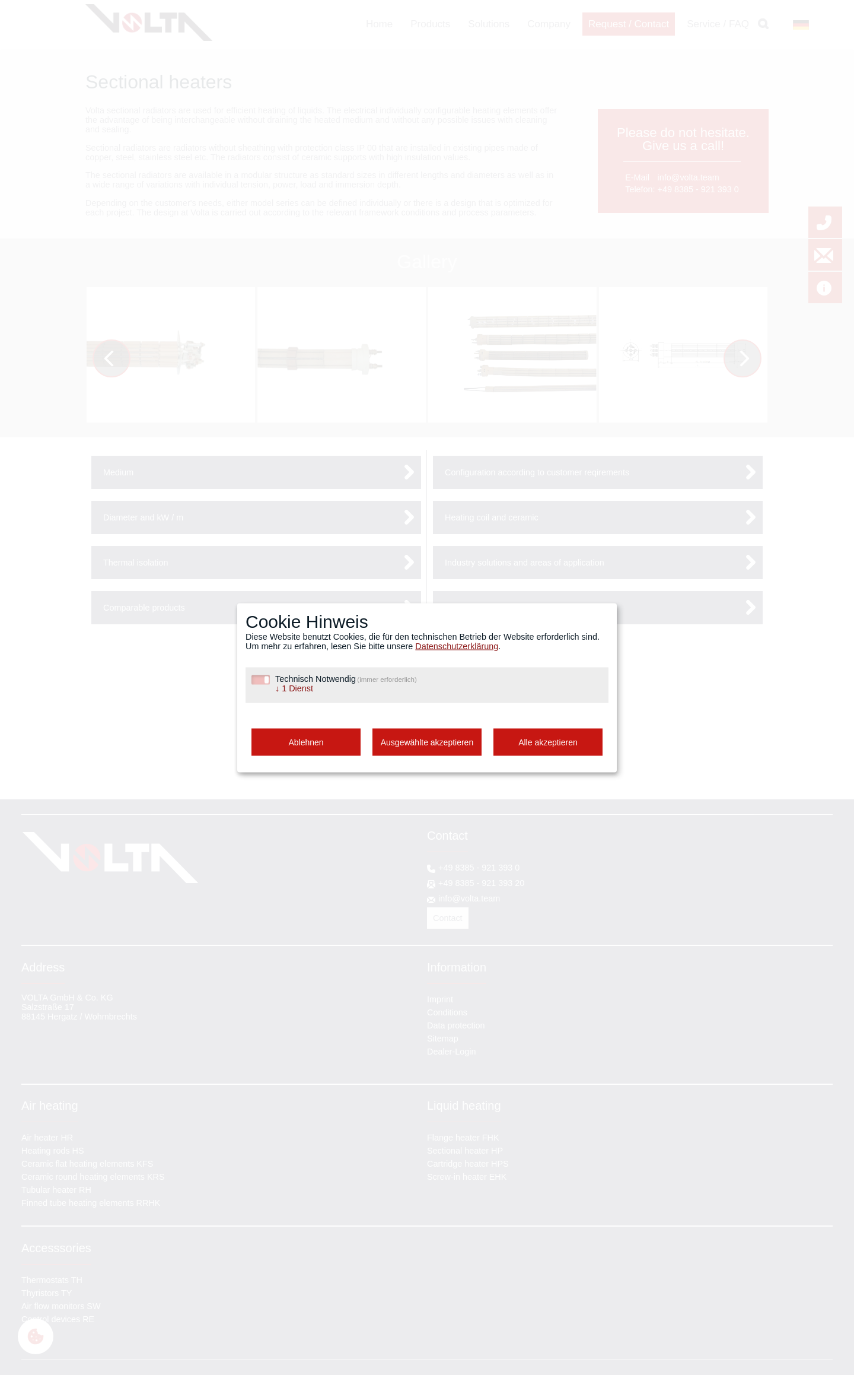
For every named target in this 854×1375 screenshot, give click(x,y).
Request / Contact (628, 24)
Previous (119, 360)
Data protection (456, 1025)
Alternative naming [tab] (480, 607)
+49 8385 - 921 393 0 (698, 189)
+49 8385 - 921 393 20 (481, 883)
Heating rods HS (52, 1150)
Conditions (447, 1012)
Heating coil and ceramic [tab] (491, 517)
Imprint (440, 999)
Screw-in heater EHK (466, 1177)
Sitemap (442, 1038)
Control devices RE (57, 1319)
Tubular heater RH (56, 1190)
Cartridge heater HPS (468, 1163)
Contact (448, 918)
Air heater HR (47, 1137)
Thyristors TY (46, 1293)
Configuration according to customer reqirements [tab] (537, 472)
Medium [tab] (118, 472)
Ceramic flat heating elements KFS (87, 1163)
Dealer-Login (451, 1051)
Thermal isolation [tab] (135, 562)
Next (748, 360)
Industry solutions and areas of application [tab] (524, 562)
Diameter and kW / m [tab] (143, 517)
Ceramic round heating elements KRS (93, 1177)
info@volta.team (688, 177)
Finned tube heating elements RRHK (90, 1203)
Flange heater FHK (463, 1137)
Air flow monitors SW (61, 1306)
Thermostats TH (51, 1280)
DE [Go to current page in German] (796, 25)
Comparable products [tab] (144, 607)
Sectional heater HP (465, 1150)
